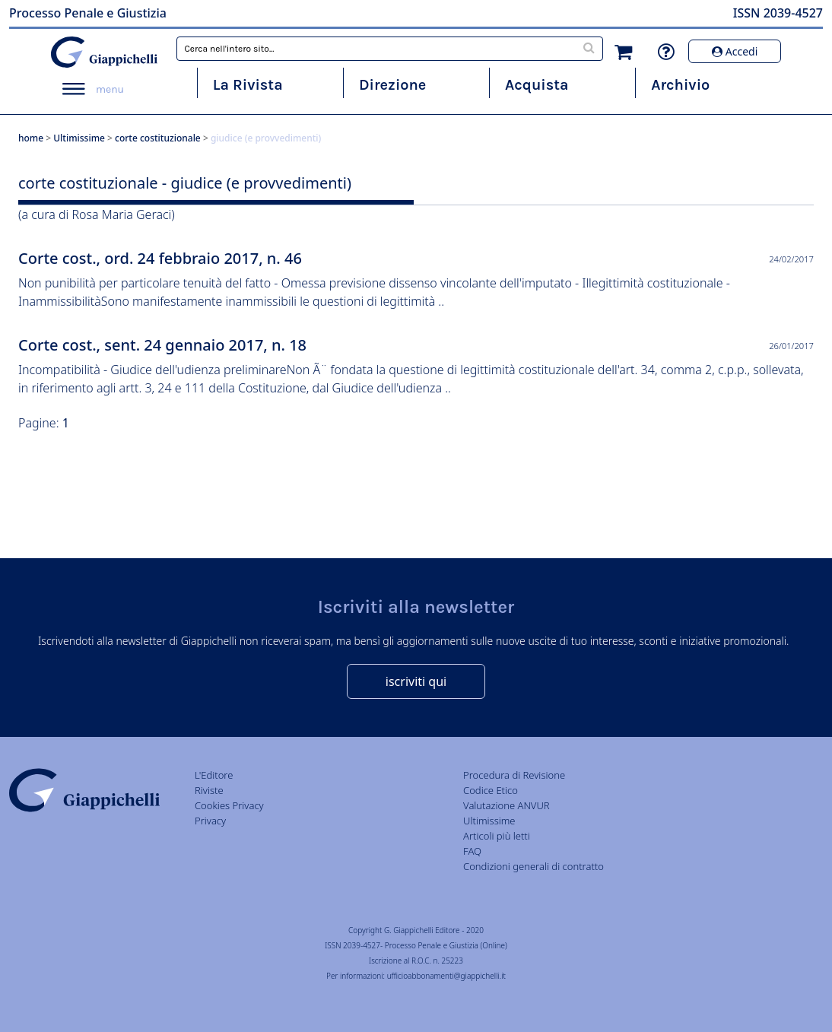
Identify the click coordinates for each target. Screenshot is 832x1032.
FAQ (472, 851)
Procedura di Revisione (514, 775)
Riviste (209, 790)
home (30, 138)
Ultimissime (79, 138)
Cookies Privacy (229, 805)
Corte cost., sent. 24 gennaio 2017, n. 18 (162, 345)
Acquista (536, 85)
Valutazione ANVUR (506, 805)
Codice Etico (490, 790)
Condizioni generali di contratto (533, 866)
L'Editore (214, 775)
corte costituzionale (158, 138)
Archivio (680, 85)
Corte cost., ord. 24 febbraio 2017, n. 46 (160, 258)
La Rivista (248, 85)
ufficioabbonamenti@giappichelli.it (446, 975)
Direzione (392, 85)
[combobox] (389, 49)
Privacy (210, 820)
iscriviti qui (416, 681)
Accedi (734, 51)
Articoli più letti (496, 836)
